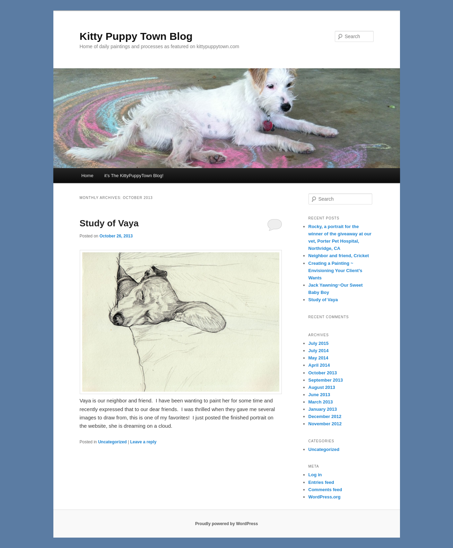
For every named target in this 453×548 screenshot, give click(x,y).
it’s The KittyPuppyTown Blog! (134, 175)
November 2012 (325, 423)
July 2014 (318, 350)
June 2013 (319, 394)
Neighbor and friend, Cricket (338, 255)
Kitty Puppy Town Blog (136, 36)
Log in (315, 474)
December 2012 (324, 416)
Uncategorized (112, 442)
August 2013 (321, 387)
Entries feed (321, 482)
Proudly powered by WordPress (226, 523)
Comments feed (325, 489)
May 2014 (318, 357)
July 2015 (318, 343)
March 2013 (320, 402)
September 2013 (325, 380)
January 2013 (322, 409)
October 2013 (322, 372)
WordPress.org (324, 496)
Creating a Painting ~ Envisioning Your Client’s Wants (335, 270)
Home (87, 175)
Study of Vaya (109, 223)
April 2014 (319, 365)
